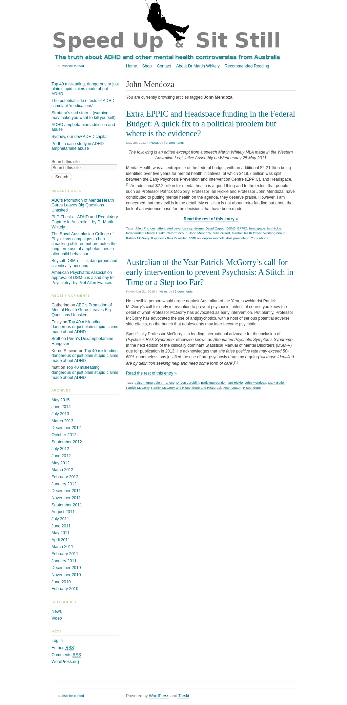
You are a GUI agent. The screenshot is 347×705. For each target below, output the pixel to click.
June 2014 (61, 406)
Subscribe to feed (71, 66)
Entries (63, 647)
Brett (56, 338)
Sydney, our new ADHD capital (79, 136)
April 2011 (61, 540)
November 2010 (66, 574)
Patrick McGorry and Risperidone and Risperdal (186, 387)
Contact (164, 66)
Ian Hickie (274, 228)
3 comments (184, 291)
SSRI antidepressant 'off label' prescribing (218, 238)
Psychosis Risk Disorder (168, 238)
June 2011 (61, 526)
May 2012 (60, 463)
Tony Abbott (259, 238)
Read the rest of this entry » (211, 219)
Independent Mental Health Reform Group (156, 233)
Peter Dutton (232, 387)
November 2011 (66, 498)
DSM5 (231, 228)
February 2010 (65, 588)
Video (57, 618)
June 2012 (61, 456)
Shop (146, 66)
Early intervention (213, 382)
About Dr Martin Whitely (198, 66)
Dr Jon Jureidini (187, 382)
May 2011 (60, 532)
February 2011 (65, 553)
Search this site (66, 161)
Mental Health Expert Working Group (259, 233)
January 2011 (64, 561)
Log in (57, 640)
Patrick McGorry (137, 238)
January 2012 (64, 484)
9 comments (175, 142)
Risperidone (252, 387)
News (154, 142)
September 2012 (67, 442)
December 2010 (66, 567)
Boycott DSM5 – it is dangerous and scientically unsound (84, 263)
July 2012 (60, 448)
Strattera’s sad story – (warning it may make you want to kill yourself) (84, 115)
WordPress (159, 695)
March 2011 (62, 546)
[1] (127, 184)
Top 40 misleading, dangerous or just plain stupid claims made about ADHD (85, 89)
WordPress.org (65, 661)
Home (131, 66)
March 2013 (62, 421)
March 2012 (62, 469)
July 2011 (60, 519)
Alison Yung (143, 382)
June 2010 (61, 582)
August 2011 (63, 511)
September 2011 (67, 505)
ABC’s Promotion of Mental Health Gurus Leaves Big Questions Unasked (83, 205)
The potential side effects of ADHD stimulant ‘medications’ (83, 103)
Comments (66, 655)
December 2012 (66, 427)
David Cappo (214, 228)
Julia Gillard (221, 233)
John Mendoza (200, 233)
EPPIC (242, 228)
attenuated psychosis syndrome (180, 228)
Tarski (183, 695)
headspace (257, 228)
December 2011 (66, 490)
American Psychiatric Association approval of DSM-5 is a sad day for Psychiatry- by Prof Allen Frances (83, 277)
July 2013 (60, 413)
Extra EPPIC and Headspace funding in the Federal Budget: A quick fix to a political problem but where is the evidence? (210, 123)
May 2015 (60, 400)
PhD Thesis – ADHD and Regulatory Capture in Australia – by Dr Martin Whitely (85, 222)
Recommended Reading (247, 66)
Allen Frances (145, 228)
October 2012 (64, 434)
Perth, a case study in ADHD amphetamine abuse (78, 146)
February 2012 (65, 477)
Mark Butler (276, 382)
